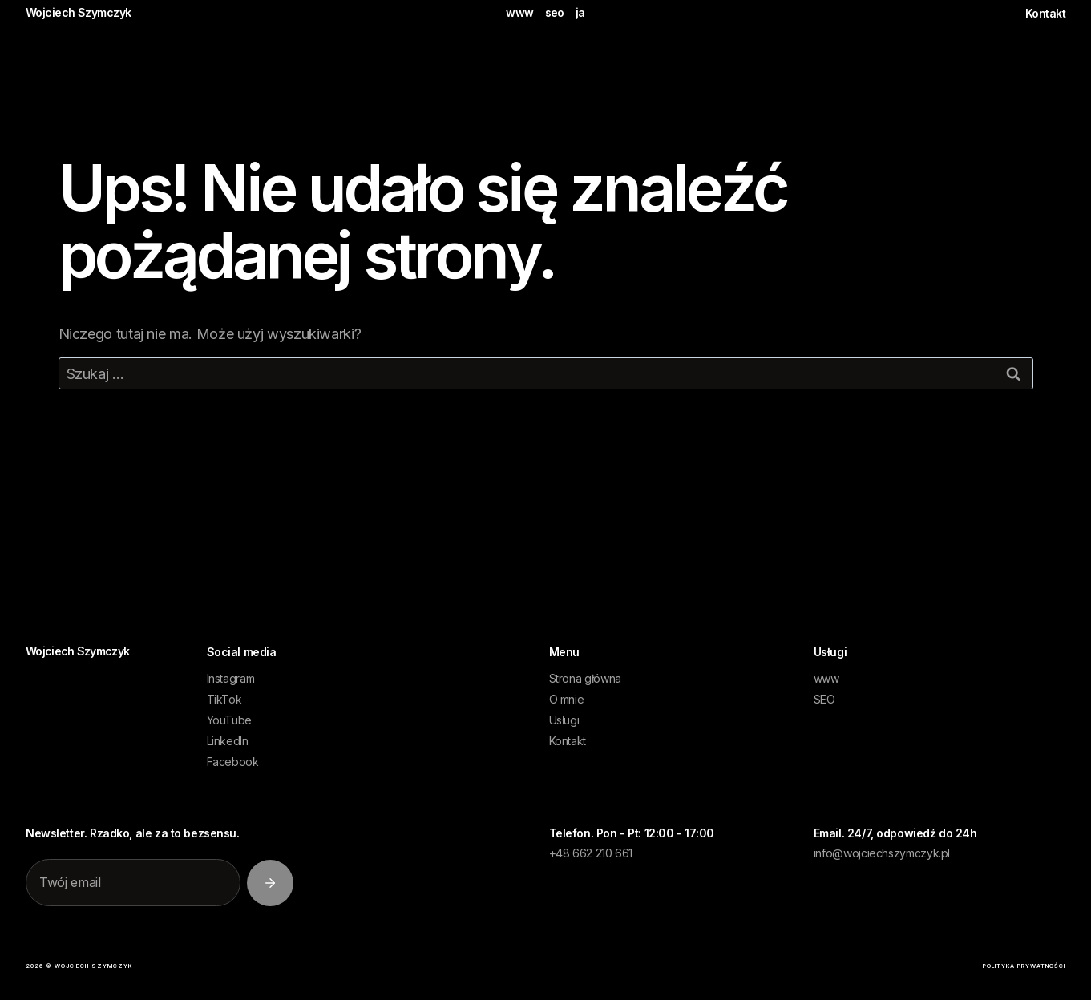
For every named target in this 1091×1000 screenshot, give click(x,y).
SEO (824, 699)
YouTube (229, 720)
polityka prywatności (1024, 966)
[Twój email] (133, 883)
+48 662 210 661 (591, 853)
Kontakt (1045, 13)
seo (554, 12)
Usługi (564, 720)
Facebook (233, 761)
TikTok (224, 699)
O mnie (566, 699)
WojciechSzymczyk (77, 651)
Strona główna (585, 678)
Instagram (231, 678)
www (519, 12)
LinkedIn (228, 741)
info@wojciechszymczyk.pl (882, 853)
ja (580, 12)
